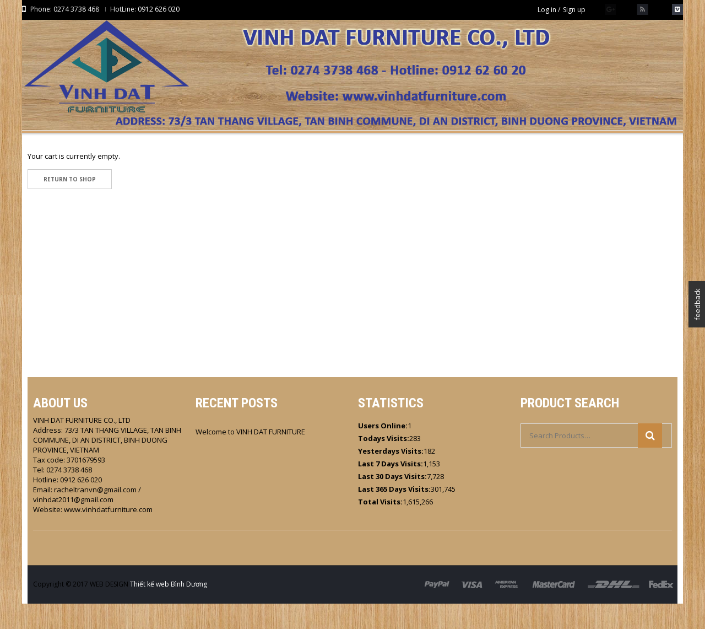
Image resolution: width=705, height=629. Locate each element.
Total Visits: (380, 527)
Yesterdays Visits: (391, 476)
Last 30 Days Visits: (392, 502)
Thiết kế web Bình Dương (168, 609)
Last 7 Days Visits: (390, 489)
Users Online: (383, 451)
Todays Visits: (383, 464)
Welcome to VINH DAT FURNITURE (250, 457)
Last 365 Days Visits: (394, 514)
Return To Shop (70, 204)
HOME (338, 163)
